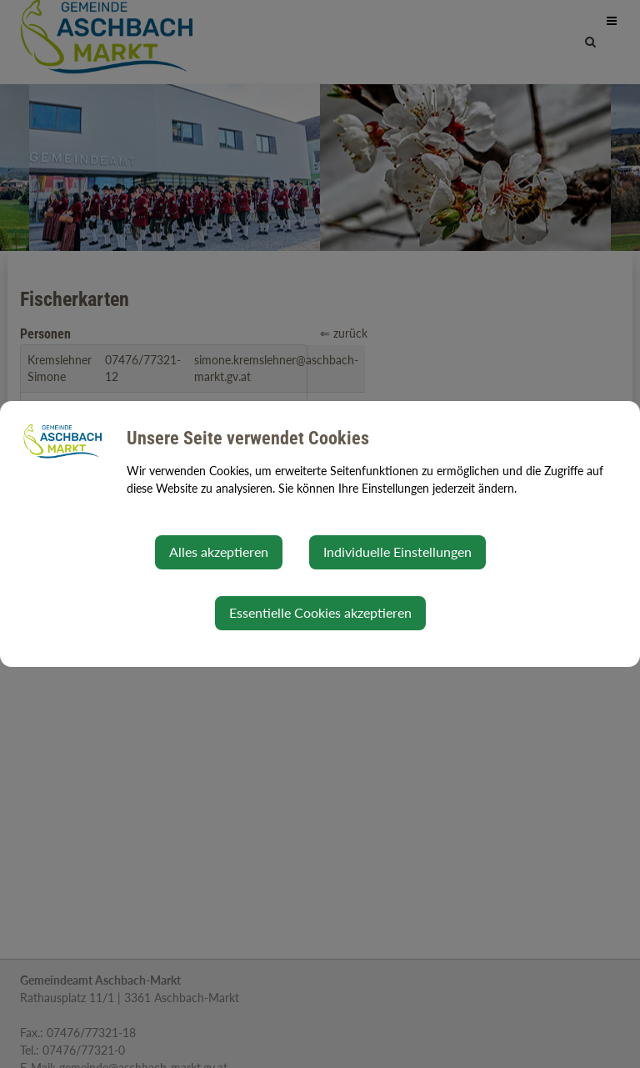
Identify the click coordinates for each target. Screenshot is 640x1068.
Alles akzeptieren (218, 551)
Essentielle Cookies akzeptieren (320, 612)
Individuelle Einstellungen (397, 551)
